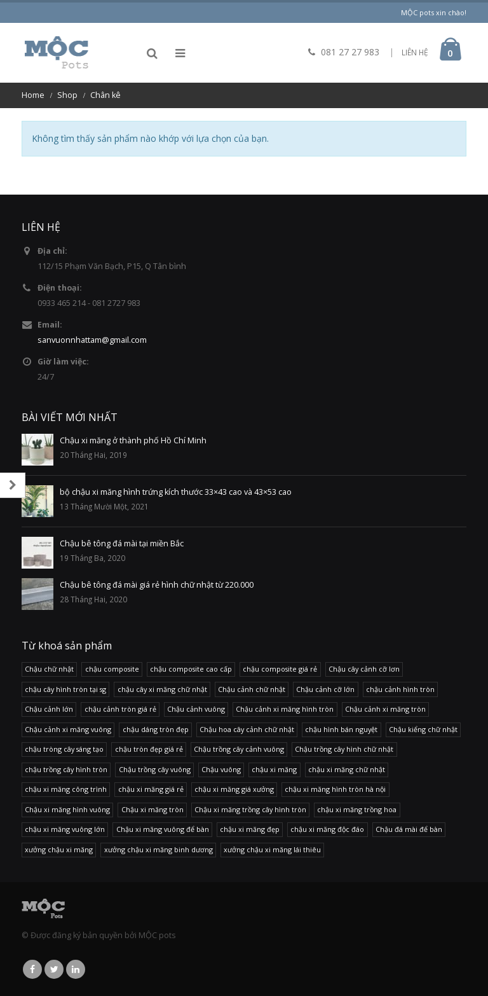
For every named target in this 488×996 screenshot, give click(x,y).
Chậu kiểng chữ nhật (423, 729)
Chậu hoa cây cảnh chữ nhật (247, 729)
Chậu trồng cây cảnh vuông (239, 749)
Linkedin (75, 969)
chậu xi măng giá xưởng (234, 789)
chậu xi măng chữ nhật (346, 769)
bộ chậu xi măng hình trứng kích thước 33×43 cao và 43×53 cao (176, 492)
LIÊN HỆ (415, 52)
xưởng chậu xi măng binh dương (158, 849)
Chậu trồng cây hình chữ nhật (344, 749)
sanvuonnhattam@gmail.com (92, 340)
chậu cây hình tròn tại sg (65, 689)
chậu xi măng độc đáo (327, 829)
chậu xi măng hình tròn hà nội (335, 789)
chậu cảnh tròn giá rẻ (120, 709)
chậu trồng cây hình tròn (66, 769)
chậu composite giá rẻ (280, 669)
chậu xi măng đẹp (250, 829)
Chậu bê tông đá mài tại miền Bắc (122, 543)
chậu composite (112, 669)
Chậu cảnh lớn (49, 709)
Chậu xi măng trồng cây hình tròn (250, 809)
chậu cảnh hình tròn (400, 689)
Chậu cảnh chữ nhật (251, 689)
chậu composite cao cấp (191, 669)
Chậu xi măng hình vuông (67, 809)
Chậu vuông (221, 769)
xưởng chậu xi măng (59, 849)
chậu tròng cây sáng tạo (64, 749)
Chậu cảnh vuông (196, 709)
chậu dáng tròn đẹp (156, 729)
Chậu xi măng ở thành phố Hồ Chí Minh (133, 440)
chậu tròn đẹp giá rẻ (149, 749)
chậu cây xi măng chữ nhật (162, 689)
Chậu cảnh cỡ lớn (325, 689)
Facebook (32, 969)
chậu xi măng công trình (66, 789)
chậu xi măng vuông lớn (65, 829)
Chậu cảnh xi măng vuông (68, 729)
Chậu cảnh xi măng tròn (385, 709)
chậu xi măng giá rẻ (151, 789)
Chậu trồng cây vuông (155, 769)
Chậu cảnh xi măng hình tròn (285, 709)
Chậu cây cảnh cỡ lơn (364, 669)
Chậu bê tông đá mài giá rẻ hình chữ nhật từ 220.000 (157, 584)
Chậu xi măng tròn (152, 809)
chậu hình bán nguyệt (341, 729)
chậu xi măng (274, 769)
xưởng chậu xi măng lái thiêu (272, 849)
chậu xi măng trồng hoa (356, 809)
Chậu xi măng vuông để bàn (162, 829)
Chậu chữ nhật (49, 669)
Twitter (54, 969)
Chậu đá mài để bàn (409, 829)
